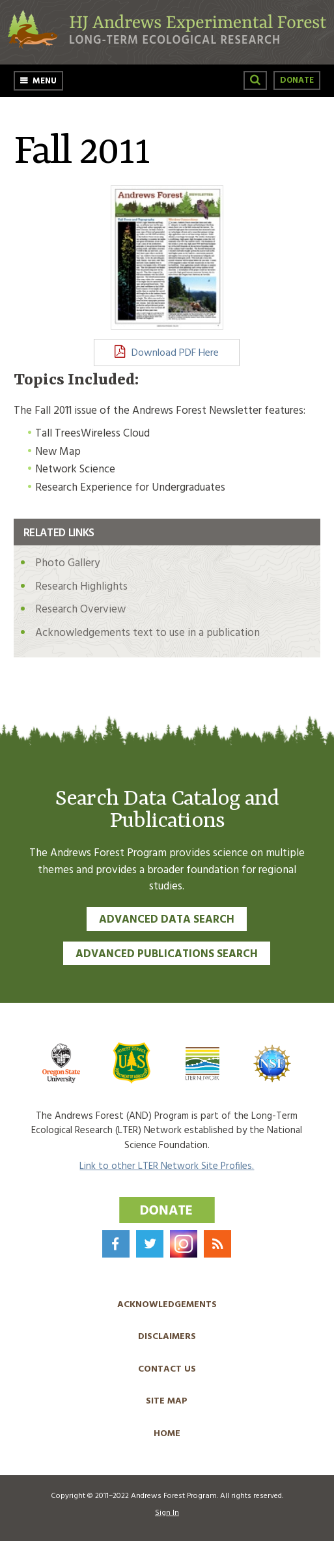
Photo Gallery (67, 563)
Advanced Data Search (166, 920)
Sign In (167, 1512)
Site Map (167, 1401)
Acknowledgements (167, 1304)
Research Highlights (81, 587)
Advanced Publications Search (167, 954)
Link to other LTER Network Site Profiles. (166, 1166)
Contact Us (167, 1369)
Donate (297, 80)
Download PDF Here (175, 353)
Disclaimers (167, 1336)
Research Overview (80, 609)
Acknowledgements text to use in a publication (147, 633)
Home (167, 1433)
